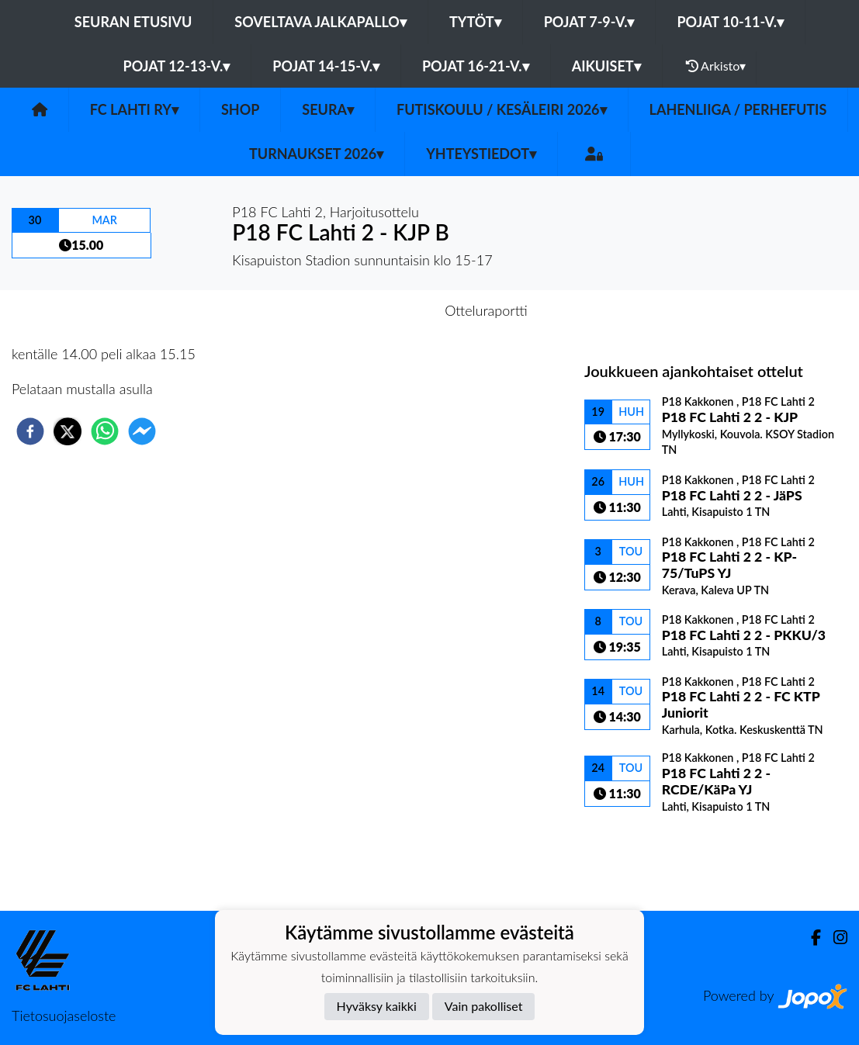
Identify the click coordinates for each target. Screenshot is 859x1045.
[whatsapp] (105, 431)
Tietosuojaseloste (64, 1015)
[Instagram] (834, 937)
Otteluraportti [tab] (486, 310)
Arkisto (716, 66)
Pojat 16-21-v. (475, 65)
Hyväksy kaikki (377, 1005)
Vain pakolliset (484, 1005)
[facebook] (30, 431)
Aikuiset (606, 65)
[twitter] (67, 431)
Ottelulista (634, 858)
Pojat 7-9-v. (589, 21)
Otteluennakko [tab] (375, 310)
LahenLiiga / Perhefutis (738, 109)
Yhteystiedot (481, 153)
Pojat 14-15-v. (325, 65)
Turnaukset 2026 (316, 153)
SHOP (240, 109)
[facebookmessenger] (142, 431)
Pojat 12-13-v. (176, 65)
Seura (328, 109)
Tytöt (475, 21)
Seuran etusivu (133, 21)
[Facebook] (809, 937)
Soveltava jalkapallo (320, 21)
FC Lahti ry (134, 109)
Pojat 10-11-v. (730, 21)
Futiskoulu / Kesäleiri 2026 (502, 109)
